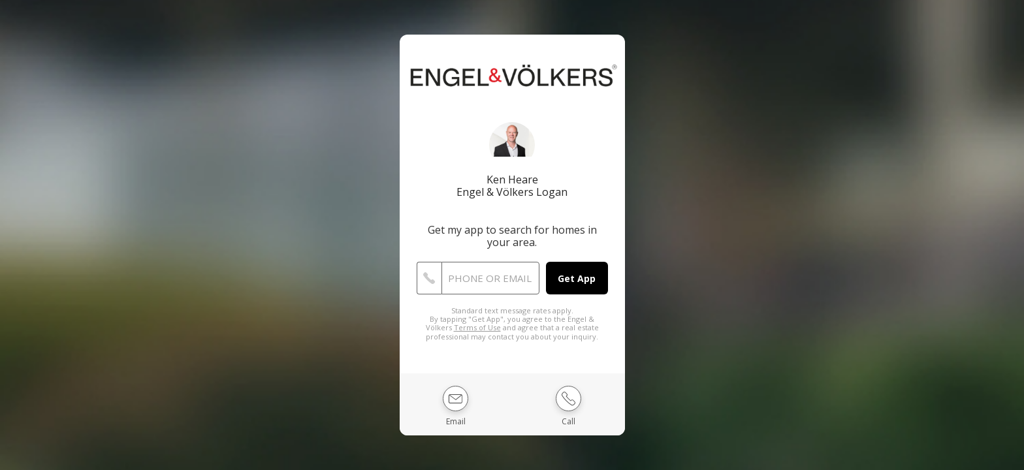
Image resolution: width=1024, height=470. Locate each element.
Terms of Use (477, 327)
